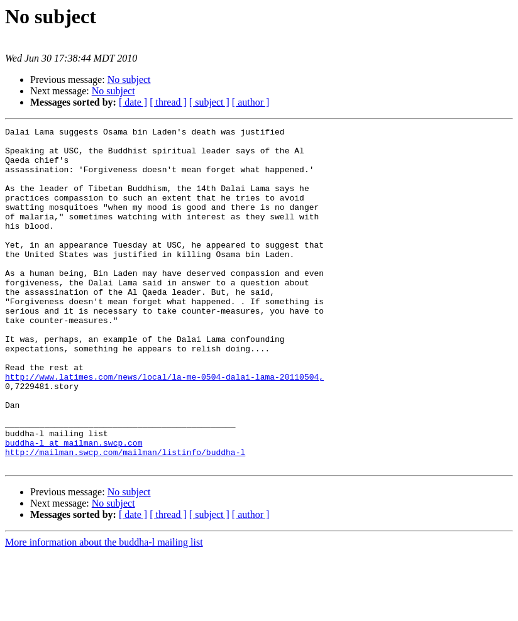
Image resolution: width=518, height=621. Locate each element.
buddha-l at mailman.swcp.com (73, 506)
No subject (129, 79)
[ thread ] (168, 102)
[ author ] (251, 102)
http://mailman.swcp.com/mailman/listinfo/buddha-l (125, 518)
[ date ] (133, 102)
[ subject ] (209, 102)
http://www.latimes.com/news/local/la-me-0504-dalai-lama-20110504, (164, 427)
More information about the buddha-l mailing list (104, 610)
